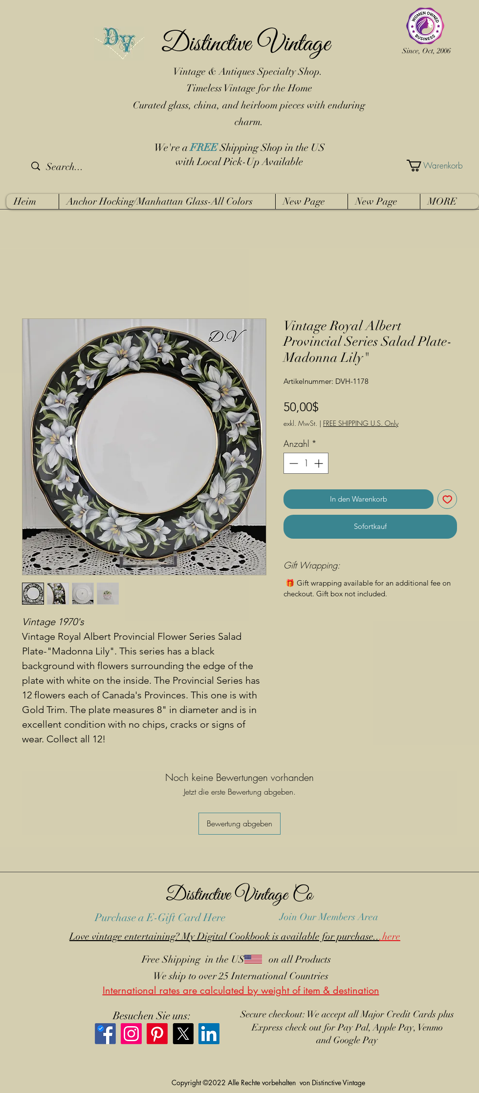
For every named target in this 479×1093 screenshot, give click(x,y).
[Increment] (319, 463)
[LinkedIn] (208, 1033)
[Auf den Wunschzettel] (447, 499)
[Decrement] (292, 463)
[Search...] (82, 167)
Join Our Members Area (329, 917)
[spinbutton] (306, 463)
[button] (430, 165)
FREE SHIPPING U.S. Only (360, 423)
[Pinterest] (157, 1033)
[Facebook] (105, 1033)
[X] (183, 1033)
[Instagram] (131, 1033)
